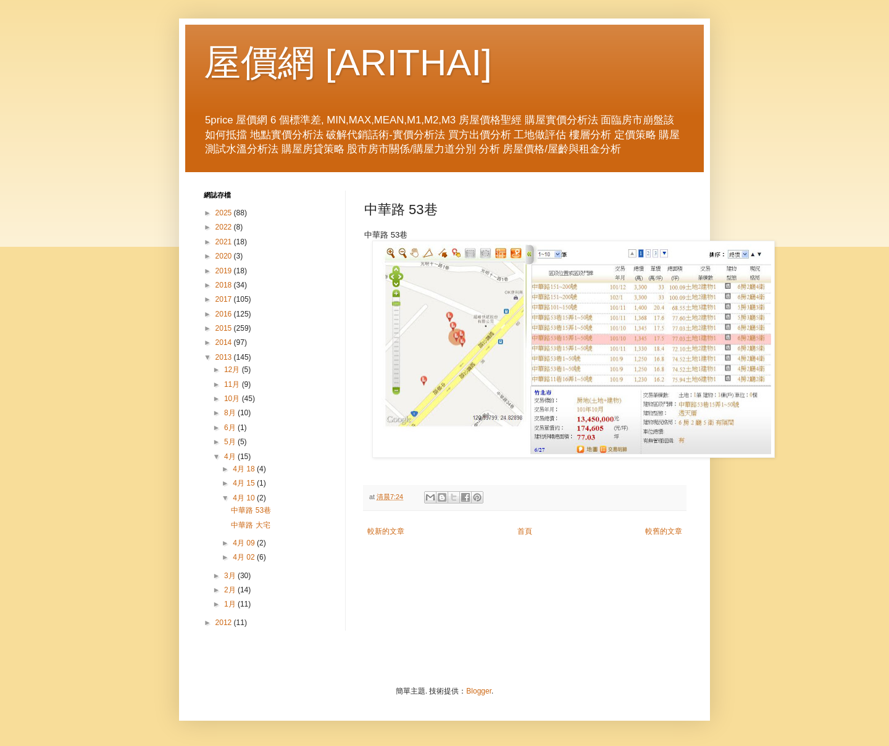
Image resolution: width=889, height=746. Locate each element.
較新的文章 (385, 531)
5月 (231, 441)
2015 (224, 328)
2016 (224, 314)
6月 (231, 427)
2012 (224, 622)
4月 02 (245, 557)
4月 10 (245, 498)
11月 (233, 384)
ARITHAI (408, 62)
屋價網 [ (269, 62)
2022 (224, 227)
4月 (231, 456)
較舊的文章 (663, 531)
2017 (224, 299)
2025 (224, 213)
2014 (224, 342)
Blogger (478, 691)
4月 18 (245, 469)
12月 (233, 369)
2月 (231, 590)
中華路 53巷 (251, 510)
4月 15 (245, 483)
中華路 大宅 (250, 525)
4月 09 (245, 543)
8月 (231, 412)
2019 (224, 271)
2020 (224, 256)
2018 (224, 285)
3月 (231, 575)
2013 (224, 357)
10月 (233, 398)
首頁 (524, 531)
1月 (231, 604)
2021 (224, 242)
